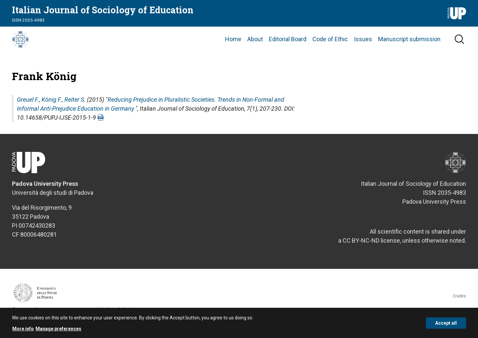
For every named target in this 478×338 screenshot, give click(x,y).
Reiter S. (75, 113)
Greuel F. (28, 113)
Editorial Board (287, 46)
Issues (363, 46)
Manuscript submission (409, 46)
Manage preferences (58, 328)
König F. (51, 113)
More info (23, 328)
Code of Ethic (330, 46)
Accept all (446, 323)
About (255, 46)
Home (233, 46)
